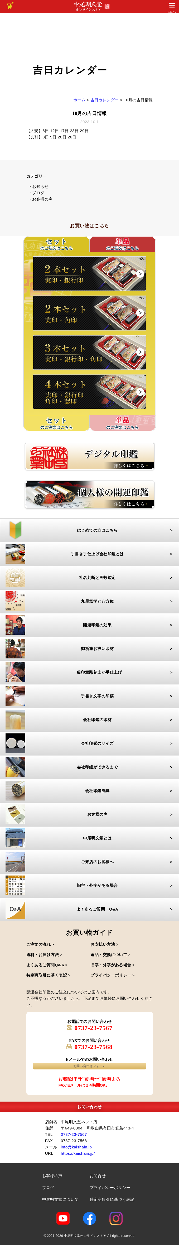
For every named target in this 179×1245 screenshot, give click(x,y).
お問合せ (98, 1175)
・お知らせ (38, 186)
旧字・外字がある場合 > (112, 965)
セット (56, 423)
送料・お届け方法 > (44, 955)
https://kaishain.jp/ (78, 1153)
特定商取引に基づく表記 (112, 1199)
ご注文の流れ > (40, 944)
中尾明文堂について (60, 1199)
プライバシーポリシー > (112, 975)
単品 (122, 244)
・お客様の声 (40, 199)
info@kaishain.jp (76, 1147)
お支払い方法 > (104, 944)
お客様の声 (52, 1175)
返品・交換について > (110, 955)
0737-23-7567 (93, 1027)
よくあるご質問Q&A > (47, 965)
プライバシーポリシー (110, 1187)
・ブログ (36, 193)
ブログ (48, 1187)
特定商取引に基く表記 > (48, 975)
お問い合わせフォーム (89, 1066)
